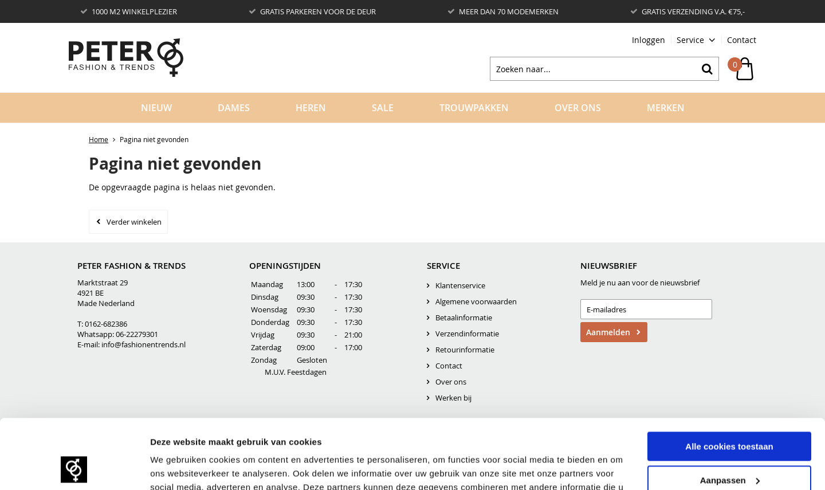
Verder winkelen (134, 222)
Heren (311, 107)
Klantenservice (460, 285)
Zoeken (707, 68)
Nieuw (156, 107)
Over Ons (578, 107)
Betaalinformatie (463, 317)
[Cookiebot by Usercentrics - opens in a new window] (74, 467)
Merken (666, 107)
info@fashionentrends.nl (143, 344)
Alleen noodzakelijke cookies (729, 448)
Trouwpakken (474, 107)
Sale (383, 107)
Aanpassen (730, 415)
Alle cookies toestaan (729, 381)
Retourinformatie (464, 349)
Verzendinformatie (467, 333)
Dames (234, 107)
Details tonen (177, 467)
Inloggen (648, 39)
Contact (741, 39)
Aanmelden (608, 332)
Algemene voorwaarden (476, 301)
